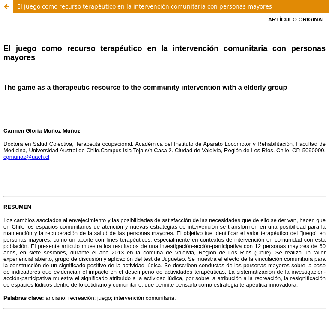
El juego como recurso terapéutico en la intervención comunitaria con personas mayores (144, 6)
